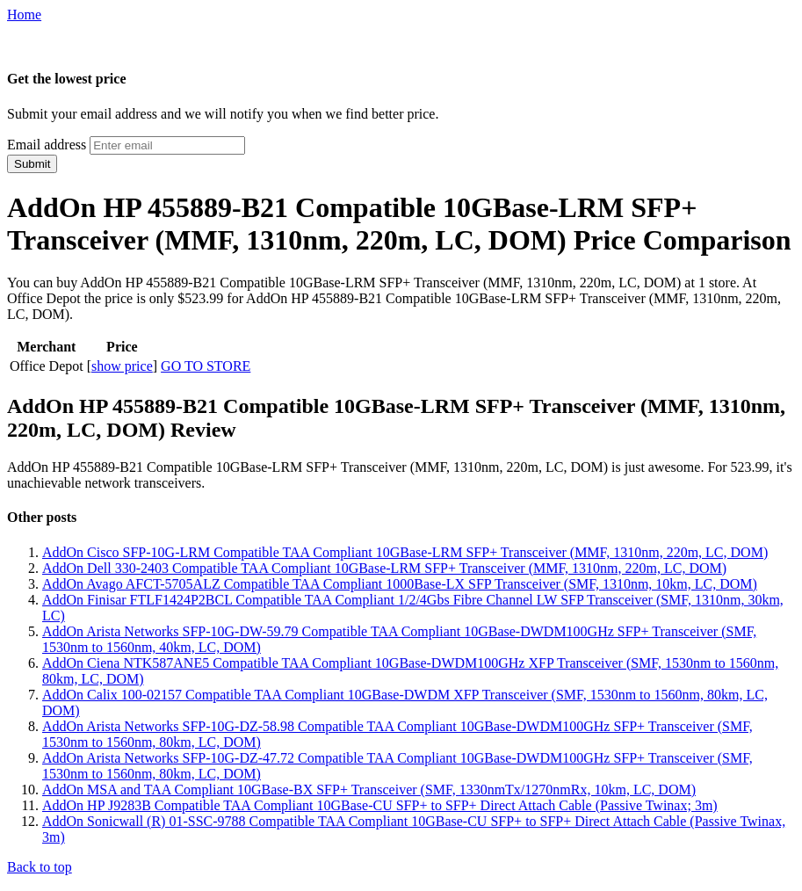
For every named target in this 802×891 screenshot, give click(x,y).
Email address (46, 144)
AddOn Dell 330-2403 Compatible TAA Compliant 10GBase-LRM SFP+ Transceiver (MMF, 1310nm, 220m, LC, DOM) (384, 568)
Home (24, 14)
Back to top (39, 866)
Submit (32, 163)
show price (122, 366)
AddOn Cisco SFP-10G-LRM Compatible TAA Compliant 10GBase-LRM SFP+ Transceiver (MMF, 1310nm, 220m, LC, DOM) (405, 552)
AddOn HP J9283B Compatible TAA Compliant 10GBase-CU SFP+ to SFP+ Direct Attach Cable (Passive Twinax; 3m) (380, 805)
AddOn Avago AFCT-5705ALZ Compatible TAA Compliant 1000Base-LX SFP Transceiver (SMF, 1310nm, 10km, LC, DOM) (399, 583)
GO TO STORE (205, 366)
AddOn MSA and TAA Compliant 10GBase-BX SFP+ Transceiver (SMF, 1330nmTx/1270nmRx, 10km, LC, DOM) (369, 789)
